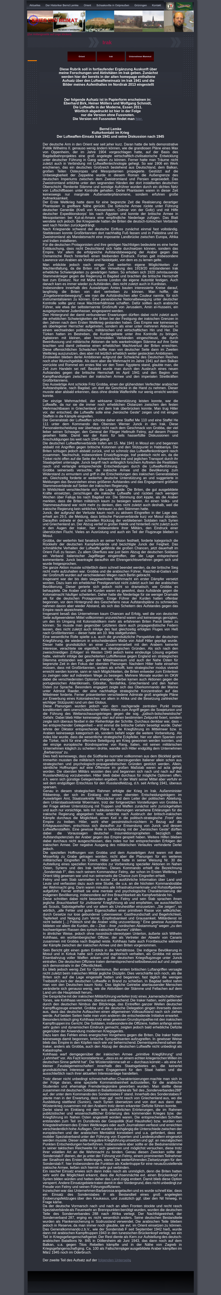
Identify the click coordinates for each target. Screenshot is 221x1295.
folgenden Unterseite (114, 1260)
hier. (139, 119)
